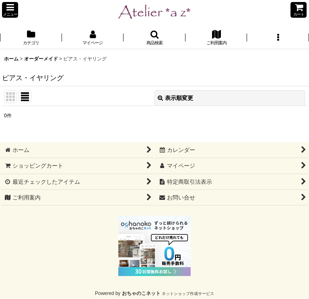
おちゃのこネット (141, 293)
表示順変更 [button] (175, 98)
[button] (10, 10)
